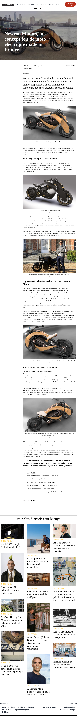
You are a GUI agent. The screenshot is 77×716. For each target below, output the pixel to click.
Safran (50, 217)
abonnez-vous (71, 4)
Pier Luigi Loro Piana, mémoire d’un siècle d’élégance (38, 594)
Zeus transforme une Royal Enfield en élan (38, 479)
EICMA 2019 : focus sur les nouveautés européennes (40, 488)
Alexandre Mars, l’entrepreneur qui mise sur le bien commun (38, 691)
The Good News (54, 4)
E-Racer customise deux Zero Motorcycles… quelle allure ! (42, 485)
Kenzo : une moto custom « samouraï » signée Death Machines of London (46, 492)
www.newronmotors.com (33, 463)
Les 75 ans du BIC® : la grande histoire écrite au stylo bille (64, 634)
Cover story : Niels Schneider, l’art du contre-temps (10, 590)
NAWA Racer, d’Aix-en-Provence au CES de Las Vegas (41, 482)
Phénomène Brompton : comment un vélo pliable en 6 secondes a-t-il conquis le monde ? (64, 597)
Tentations (20, 4)
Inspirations (41, 4)
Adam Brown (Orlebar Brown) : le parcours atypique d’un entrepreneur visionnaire (38, 643)
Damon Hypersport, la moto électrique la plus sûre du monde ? (43, 475)
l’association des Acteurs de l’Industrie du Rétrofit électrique (55, 454)
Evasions (30, 4)
